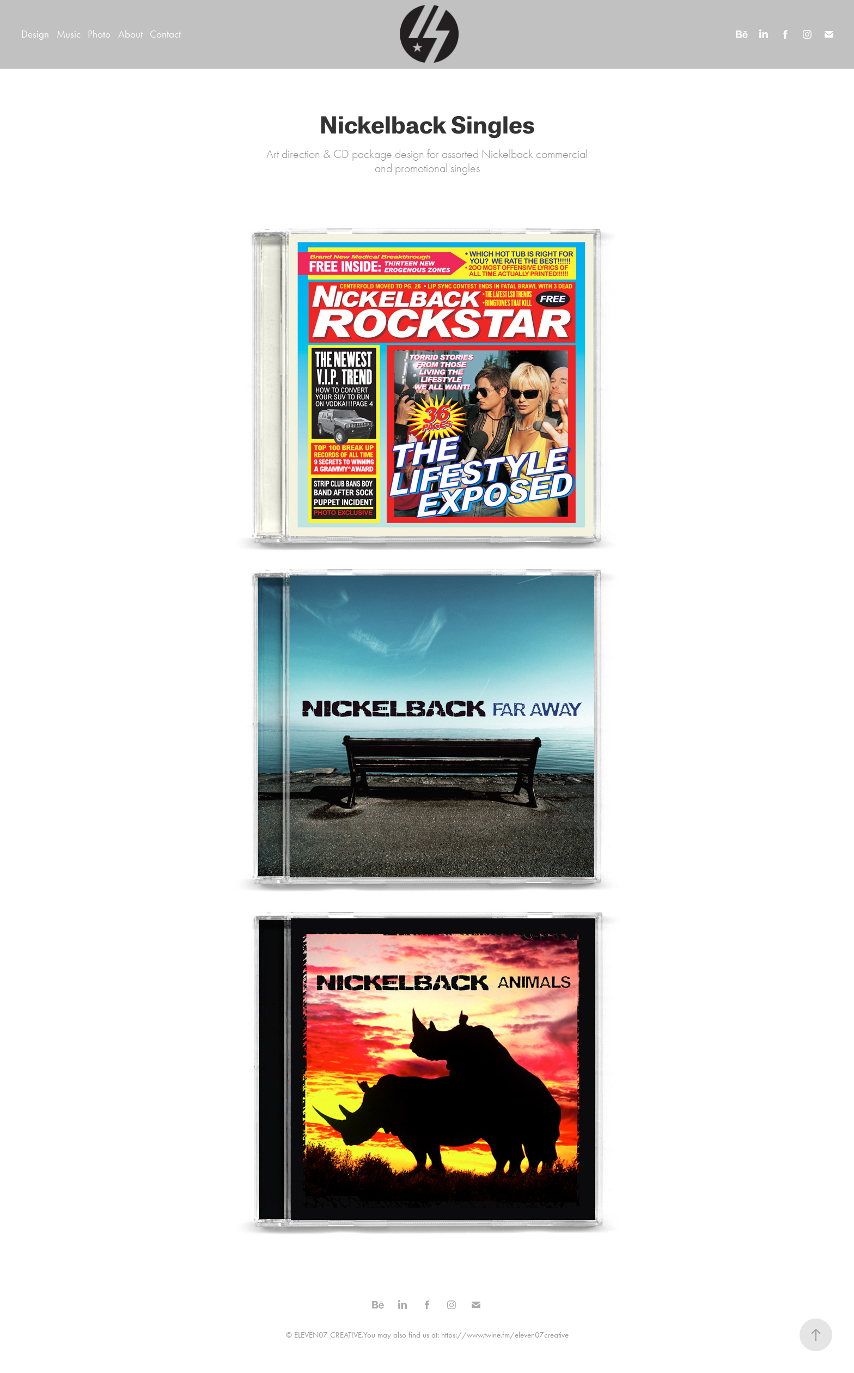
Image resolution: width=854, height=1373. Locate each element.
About (130, 34)
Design (35, 34)
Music (69, 34)
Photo (99, 34)
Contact (165, 34)
